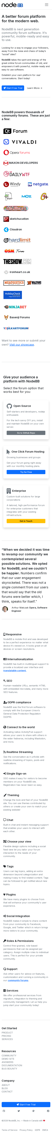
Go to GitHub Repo (26, 433)
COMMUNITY (9, 1055)
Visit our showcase (21, 344)
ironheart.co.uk (16, 272)
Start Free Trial (12, 88)
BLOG (5, 1088)
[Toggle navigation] (46, 4)
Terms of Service (9, 1130)
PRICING (6, 1036)
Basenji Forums (16, 317)
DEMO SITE (8, 1058)
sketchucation (16, 219)
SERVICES (7, 1039)
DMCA (45, 1130)
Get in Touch (26, 521)
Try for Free (26, 472)
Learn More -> (34, 88)
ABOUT (6, 1085)
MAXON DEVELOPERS (20, 163)
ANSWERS (7, 1062)
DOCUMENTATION (12, 1065)
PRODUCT (7, 1032)
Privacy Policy (26, 1130)
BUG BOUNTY (9, 1068)
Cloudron (12, 229)
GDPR (37, 1130)
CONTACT (7, 1091)
